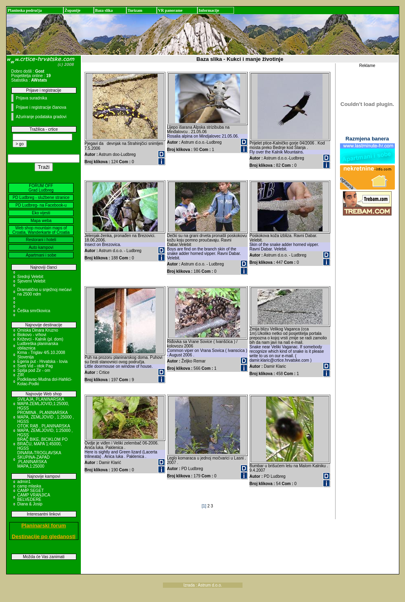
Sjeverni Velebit (31, 281)
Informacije (209, 10)
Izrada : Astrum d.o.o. (203, 585)
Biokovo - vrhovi (31, 334)
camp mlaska (29, 486)
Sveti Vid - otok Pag (35, 366)
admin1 (24, 481)
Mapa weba (41, 220)
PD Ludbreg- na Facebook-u (41, 205)
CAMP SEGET (30, 490)
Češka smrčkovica (33, 311)
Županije (72, 10)
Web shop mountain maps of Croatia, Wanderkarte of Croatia (41, 230)
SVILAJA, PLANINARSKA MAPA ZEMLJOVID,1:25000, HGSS (43, 403)
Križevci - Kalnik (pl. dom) (40, 339)
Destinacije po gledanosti (44, 536)
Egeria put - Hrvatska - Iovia (42, 361)
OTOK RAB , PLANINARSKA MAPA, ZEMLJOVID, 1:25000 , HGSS (45, 430)
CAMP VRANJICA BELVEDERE (33, 497)
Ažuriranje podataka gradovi (41, 116)
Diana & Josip (30, 504)
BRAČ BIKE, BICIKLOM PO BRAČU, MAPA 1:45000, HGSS (42, 444)
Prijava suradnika (31, 98)
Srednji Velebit (30, 276)
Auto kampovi (41, 247)
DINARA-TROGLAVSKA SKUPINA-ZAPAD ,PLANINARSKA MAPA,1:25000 (39, 459)
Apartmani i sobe (41, 255)
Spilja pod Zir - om (33, 370)
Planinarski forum (44, 525)
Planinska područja (25, 10)
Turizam (135, 10)
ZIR (20, 375)
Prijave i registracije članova (41, 107)
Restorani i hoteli (41, 239)
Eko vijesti (41, 213)
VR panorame (170, 10)
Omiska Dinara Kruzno (37, 330)
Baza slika (104, 10)
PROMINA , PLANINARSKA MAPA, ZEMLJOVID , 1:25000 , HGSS (45, 417)
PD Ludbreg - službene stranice (41, 197)
